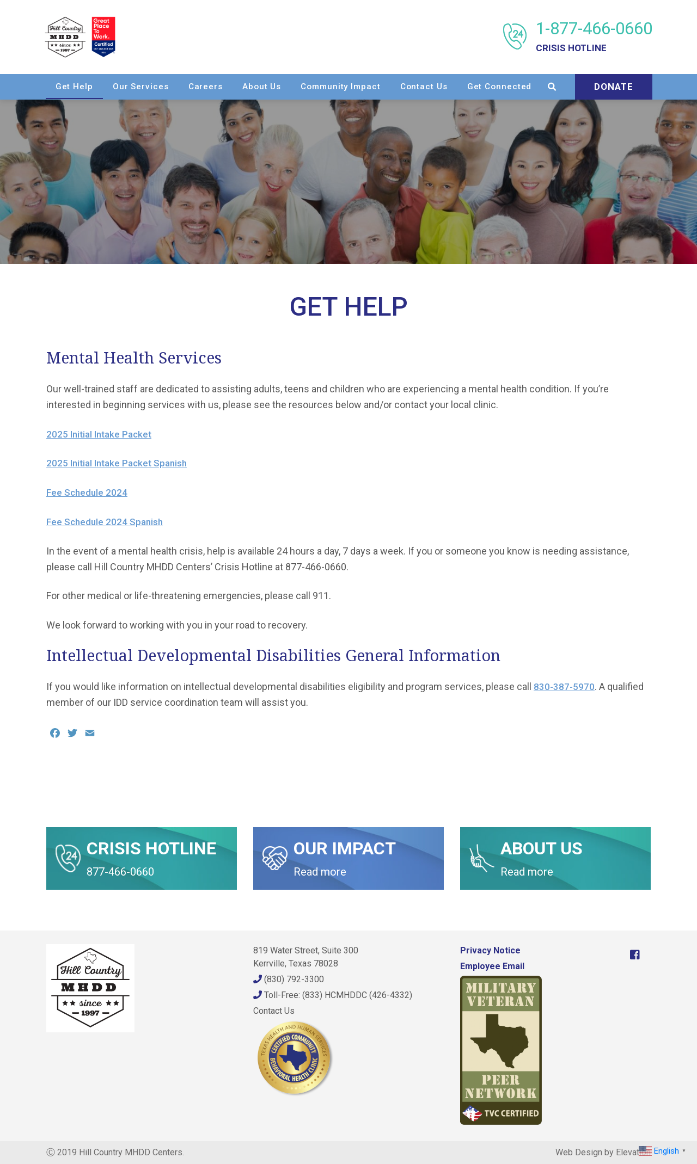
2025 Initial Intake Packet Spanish (120, 463)
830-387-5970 (565, 686)
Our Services (228, 86)
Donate (612, 111)
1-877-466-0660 (592, 36)
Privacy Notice (490, 950)
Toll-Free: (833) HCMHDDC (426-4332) (332, 995)
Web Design (578, 1152)
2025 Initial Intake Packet (101, 434)
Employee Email (492, 966)
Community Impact (428, 86)
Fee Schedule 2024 (88, 492)
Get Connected (586, 86)
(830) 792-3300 (288, 979)
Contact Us (511, 86)
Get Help (161, 86)
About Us (349, 86)
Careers (293, 86)
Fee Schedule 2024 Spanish (106, 521)
